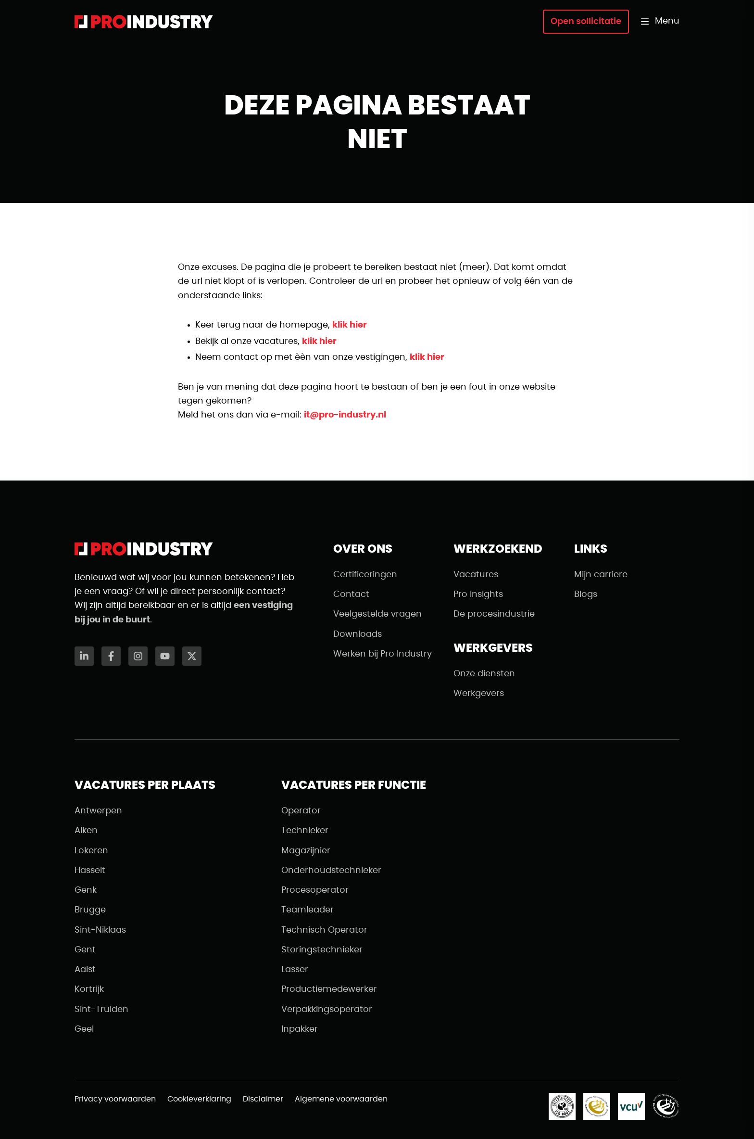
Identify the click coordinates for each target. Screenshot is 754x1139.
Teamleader (307, 910)
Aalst (85, 969)
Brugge (90, 910)
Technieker (304, 830)
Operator (301, 811)
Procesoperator (315, 890)
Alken (86, 830)
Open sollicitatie (586, 21)
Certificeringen (365, 574)
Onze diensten (484, 674)
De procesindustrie (494, 614)
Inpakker (299, 1029)
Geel (84, 1029)
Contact (351, 594)
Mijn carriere (601, 574)
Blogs (585, 594)
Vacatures (475, 574)
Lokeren (91, 851)
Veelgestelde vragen (377, 614)
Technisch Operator (324, 930)
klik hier (349, 325)
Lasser (294, 969)
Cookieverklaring (199, 1099)
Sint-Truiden (101, 1009)
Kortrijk (89, 989)
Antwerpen (98, 811)
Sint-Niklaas (100, 930)
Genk (86, 890)
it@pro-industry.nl (345, 415)
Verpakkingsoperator (326, 1009)
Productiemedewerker (329, 989)
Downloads (357, 634)
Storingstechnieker (322, 950)
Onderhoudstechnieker (331, 870)
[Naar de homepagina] (144, 21)
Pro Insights (478, 594)
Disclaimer (263, 1099)
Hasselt (90, 870)
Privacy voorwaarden (115, 1099)
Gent (85, 950)
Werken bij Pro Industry (382, 654)
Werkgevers (478, 693)
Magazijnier (305, 851)
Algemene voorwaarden (341, 1099)
